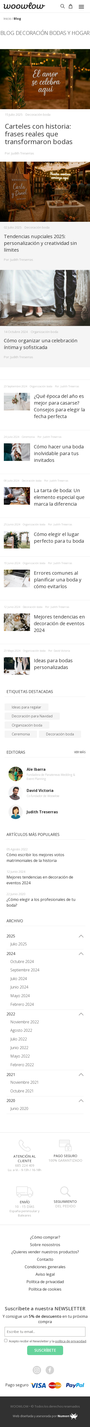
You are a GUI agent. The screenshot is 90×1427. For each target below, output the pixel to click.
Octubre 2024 (22, 961)
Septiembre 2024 (24, 970)
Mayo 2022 (20, 1056)
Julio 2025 (18, 944)
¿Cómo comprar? (45, 1237)
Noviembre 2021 (24, 1082)
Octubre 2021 (22, 1091)
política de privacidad (70, 1341)
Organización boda (44, 332)
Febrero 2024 (22, 1004)
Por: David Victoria (59, 650)
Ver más (79, 752)
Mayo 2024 (20, 995)
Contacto (45, 1259)
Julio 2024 (18, 978)
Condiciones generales (45, 1266)
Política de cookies (45, 1289)
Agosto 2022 (21, 1030)
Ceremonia (28, 437)
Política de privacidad (45, 1281)
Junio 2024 (19, 987)
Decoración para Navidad (32, 716)
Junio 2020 (19, 1108)
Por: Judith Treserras (19, 153)
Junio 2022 (19, 1047)
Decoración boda (37, 114)
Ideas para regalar (26, 707)
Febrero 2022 (22, 1064)
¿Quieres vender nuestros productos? (45, 1252)
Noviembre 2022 (24, 1022)
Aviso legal (45, 1274)
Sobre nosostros (45, 1244)
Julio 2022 (18, 1039)
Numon (63, 1416)
